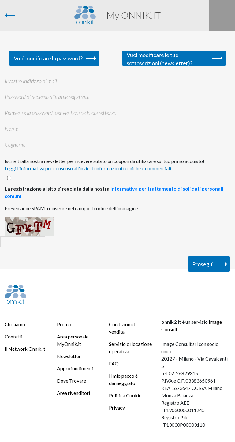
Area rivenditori (73, 393)
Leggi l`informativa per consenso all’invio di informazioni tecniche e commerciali (88, 168)
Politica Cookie (125, 395)
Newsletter (69, 356)
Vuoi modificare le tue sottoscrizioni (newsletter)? (159, 58)
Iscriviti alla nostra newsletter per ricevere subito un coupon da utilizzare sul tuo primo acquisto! (104, 164)
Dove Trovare (71, 380)
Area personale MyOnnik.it (72, 340)
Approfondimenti (75, 368)
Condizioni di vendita (122, 327)
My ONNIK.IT (133, 15)
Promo (64, 324)
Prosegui (203, 264)
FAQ (114, 363)
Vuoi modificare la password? (48, 58)
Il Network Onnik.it (25, 349)
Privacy (117, 407)
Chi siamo (15, 324)
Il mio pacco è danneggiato (123, 379)
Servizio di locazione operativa (130, 347)
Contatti (13, 336)
